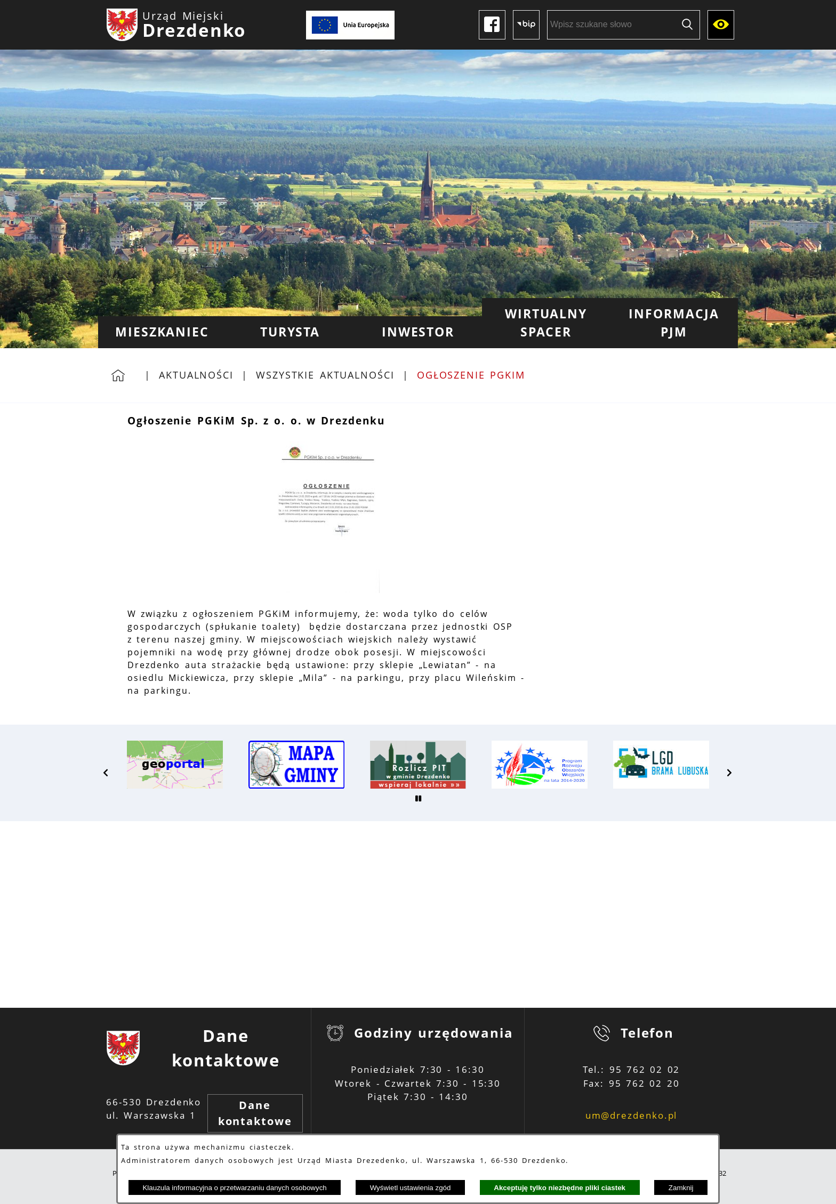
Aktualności (196, 374)
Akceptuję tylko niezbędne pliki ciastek (559, 1188)
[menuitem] (162, 332)
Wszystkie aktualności (325, 374)
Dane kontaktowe (255, 1113)
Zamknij (681, 1188)
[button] (326, 590)
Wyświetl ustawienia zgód (410, 1188)
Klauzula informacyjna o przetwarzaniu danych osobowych (234, 1188)
